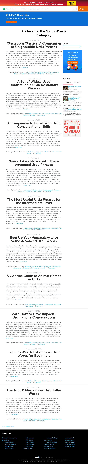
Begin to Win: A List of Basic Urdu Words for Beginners (34, 354)
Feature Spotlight (51, 442)
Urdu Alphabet (9, 446)
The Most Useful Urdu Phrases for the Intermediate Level (34, 201)
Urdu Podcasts (30, 444)
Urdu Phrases (32, 74)
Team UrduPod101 (40, 72)
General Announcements (9, 438)
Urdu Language (50, 72)
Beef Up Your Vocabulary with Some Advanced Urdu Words (34, 239)
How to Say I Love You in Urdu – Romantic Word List (74, 108)
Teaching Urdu (48, 446)
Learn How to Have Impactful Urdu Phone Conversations (33, 315)
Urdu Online (23, 74)
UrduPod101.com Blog (17, 15)
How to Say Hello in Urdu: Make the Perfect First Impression (74, 98)
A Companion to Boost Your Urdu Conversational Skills (34, 124)
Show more (24, 67)
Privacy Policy (60, 460)
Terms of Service (58, 461)
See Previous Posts (8, 426)
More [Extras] (46, 9)
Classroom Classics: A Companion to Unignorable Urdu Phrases (34, 45)
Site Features (48, 440)
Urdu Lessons (46, 113)
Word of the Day (70, 444)
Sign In (74, 9)
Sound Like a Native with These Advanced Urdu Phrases (34, 163)
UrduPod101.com (52, 460)
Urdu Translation (70, 442)
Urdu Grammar (46, 266)
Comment (50, 73)
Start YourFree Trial (83, 9)
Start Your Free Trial (11, 22)
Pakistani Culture (28, 448)
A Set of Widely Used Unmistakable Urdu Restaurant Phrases (33, 85)
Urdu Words (40, 74)
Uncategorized (69, 438)
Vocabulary (31, 9)
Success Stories (49, 444)
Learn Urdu (30, 72)
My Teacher (40, 9)
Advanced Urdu (29, 190)
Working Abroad (70, 446)
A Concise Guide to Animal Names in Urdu (34, 277)
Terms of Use (67, 460)
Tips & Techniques (10, 444)
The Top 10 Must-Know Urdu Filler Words (34, 392)
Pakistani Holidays (51, 438)
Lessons (23, 9)
